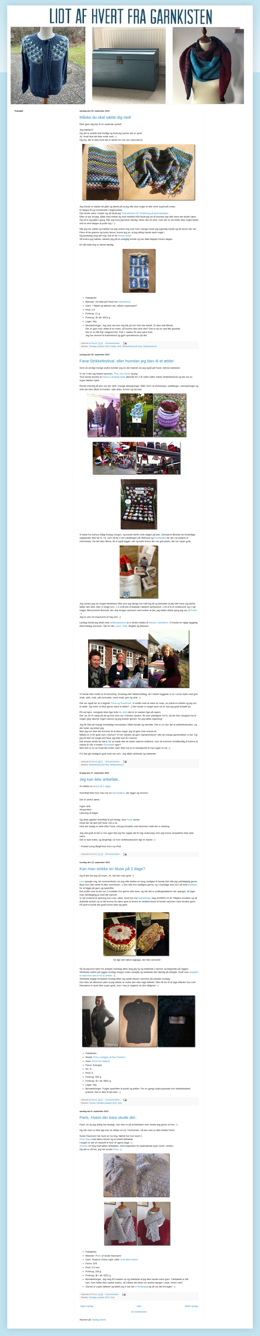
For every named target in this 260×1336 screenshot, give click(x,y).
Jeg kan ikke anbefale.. (99, 779)
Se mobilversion (139, 1312)
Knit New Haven (129, 1259)
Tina (116, 373)
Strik (119, 346)
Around (83, 1146)
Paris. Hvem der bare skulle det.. (108, 1117)
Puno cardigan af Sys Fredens (109, 1057)
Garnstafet (109, 744)
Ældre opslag (191, 1306)
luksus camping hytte (114, 377)
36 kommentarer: (113, 854)
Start (139, 1306)
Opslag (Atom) (99, 1319)
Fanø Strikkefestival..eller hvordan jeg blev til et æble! (126, 361)
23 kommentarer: (113, 1100)
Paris (116, 1149)
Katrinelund (124, 301)
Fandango (141, 1286)
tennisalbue (119, 793)
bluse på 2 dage (101, 786)
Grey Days (85, 1139)
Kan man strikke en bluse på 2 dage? (112, 869)
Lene (118, 626)
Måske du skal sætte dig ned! (105, 117)
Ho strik (123, 712)
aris (99, 1255)
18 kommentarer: (113, 343)
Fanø (129, 819)
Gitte (124, 626)
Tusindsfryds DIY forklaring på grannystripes (144, 213)
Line (81, 881)
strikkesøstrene (118, 622)
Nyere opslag (86, 1306)
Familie (92, 1103)
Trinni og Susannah (121, 703)
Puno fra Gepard (101, 1061)
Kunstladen (160, 537)
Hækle (113, 346)
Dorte (127, 373)
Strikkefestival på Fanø (132, 346)
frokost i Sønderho (158, 622)
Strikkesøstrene (150, 346)
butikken (192, 884)
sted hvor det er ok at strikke (97, 975)
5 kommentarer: (112, 1294)
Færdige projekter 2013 (99, 346)
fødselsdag (144, 898)
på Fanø (192, 610)
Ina (121, 373)
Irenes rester (124, 235)
